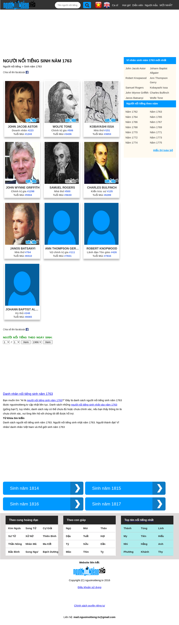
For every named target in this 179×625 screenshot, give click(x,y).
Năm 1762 (132, 111)
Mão (68, 551)
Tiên (143, 536)
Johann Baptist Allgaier (23, 309)
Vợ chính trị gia (62, 252)
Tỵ (102, 551)
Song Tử (31, 528)
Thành (127, 528)
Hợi (103, 536)
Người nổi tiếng (12, 66)
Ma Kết (47, 543)
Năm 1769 (156, 127)
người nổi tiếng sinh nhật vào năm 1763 (94, 404)
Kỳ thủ (22, 313)
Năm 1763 (156, 111)
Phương (129, 551)
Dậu (68, 536)
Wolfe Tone (62, 126)
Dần (103, 543)
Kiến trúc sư (102, 191)
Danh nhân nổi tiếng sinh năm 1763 (28, 394)
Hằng (144, 543)
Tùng (144, 528)
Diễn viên (137, 5)
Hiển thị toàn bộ (163, 150)
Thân (104, 528)
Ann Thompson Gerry (62, 248)
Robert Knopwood (102, 248)
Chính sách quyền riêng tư (89, 605)
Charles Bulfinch (102, 187)
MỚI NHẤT (166, 5)
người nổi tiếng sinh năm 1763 (44, 400)
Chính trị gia (62, 130)
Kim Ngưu (14, 528)
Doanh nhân (23, 130)
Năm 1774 (132, 142)
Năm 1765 (156, 116)
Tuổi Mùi (22, 134)
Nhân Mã (31, 543)
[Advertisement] (87, 32)
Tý (67, 543)
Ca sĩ (115, 5)
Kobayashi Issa (102, 126)
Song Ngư (32, 551)
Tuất (85, 536)
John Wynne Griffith (23, 187)
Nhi (126, 543)
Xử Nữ (29, 536)
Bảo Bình (14, 551)
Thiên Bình (49, 536)
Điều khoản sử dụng (89, 587)
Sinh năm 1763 (33, 66)
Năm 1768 (132, 127)
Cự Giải (47, 528)
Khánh (145, 551)
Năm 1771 (156, 132)
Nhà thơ (102, 130)
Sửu (85, 543)
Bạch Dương (50, 551)
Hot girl (126, 5)
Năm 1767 (156, 121)
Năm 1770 (132, 132)
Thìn (86, 551)
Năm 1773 (156, 137)
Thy (160, 551)
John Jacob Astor (23, 126)
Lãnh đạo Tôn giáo (102, 252)
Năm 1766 (132, 121)
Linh (161, 528)
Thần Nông (15, 543)
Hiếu (161, 536)
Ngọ (68, 528)
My (125, 536)
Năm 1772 (132, 137)
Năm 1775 (156, 142)
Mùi (85, 528)
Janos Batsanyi (22, 248)
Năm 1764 (132, 116)
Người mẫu (151, 5)
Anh (160, 543)
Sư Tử (12, 536)
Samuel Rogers (62, 187)
